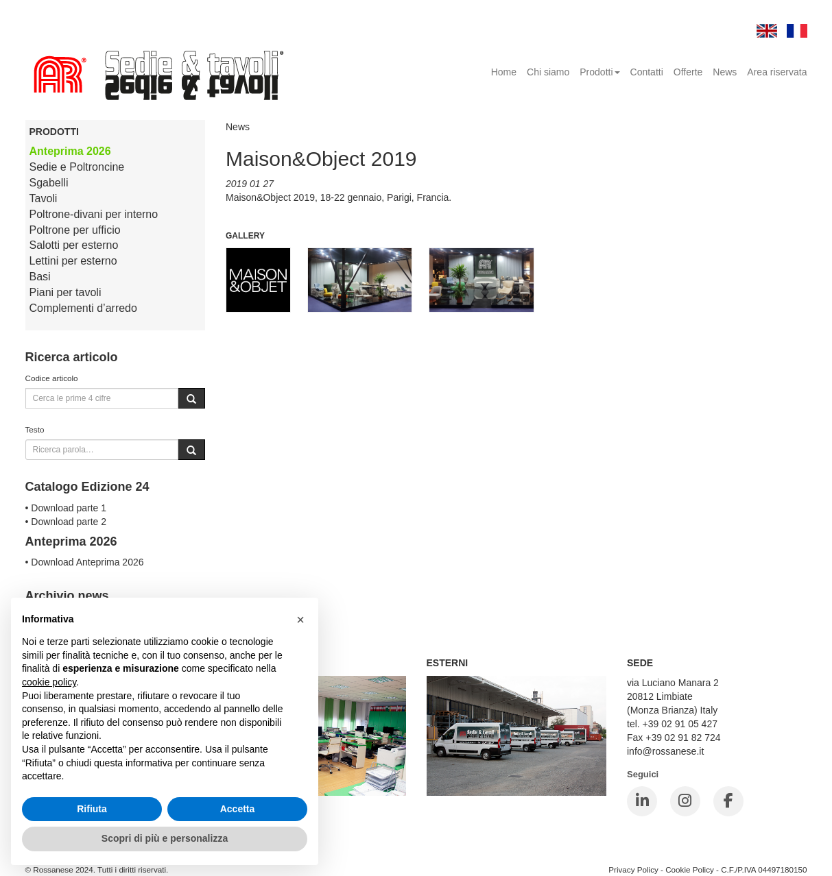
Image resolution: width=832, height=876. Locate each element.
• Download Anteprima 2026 (84, 562)
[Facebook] (728, 801)
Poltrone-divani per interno (93, 214)
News (725, 71)
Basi (40, 276)
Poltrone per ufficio (75, 230)
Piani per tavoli (65, 292)
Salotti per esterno (74, 245)
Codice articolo (51, 378)
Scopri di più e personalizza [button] (165, 838)
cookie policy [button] (49, 682)
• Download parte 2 (66, 521)
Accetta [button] (237, 808)
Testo (35, 429)
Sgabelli (49, 182)
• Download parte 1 (66, 507)
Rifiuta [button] (92, 808)
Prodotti (599, 71)
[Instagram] (685, 801)
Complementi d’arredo (83, 308)
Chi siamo (548, 71)
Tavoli (43, 198)
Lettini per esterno (73, 261)
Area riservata (777, 71)
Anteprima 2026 (70, 151)
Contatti (646, 71)
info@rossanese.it (665, 751)
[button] (300, 620)
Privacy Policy (633, 869)
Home (503, 71)
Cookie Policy (689, 869)
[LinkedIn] (642, 801)
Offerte (688, 71)
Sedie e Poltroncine (77, 167)
